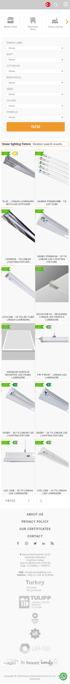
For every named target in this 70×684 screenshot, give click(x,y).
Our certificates (35, 529)
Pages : (11, 501)
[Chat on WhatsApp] (63, 679)
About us (35, 514)
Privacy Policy (35, 522)
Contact (35, 536)
